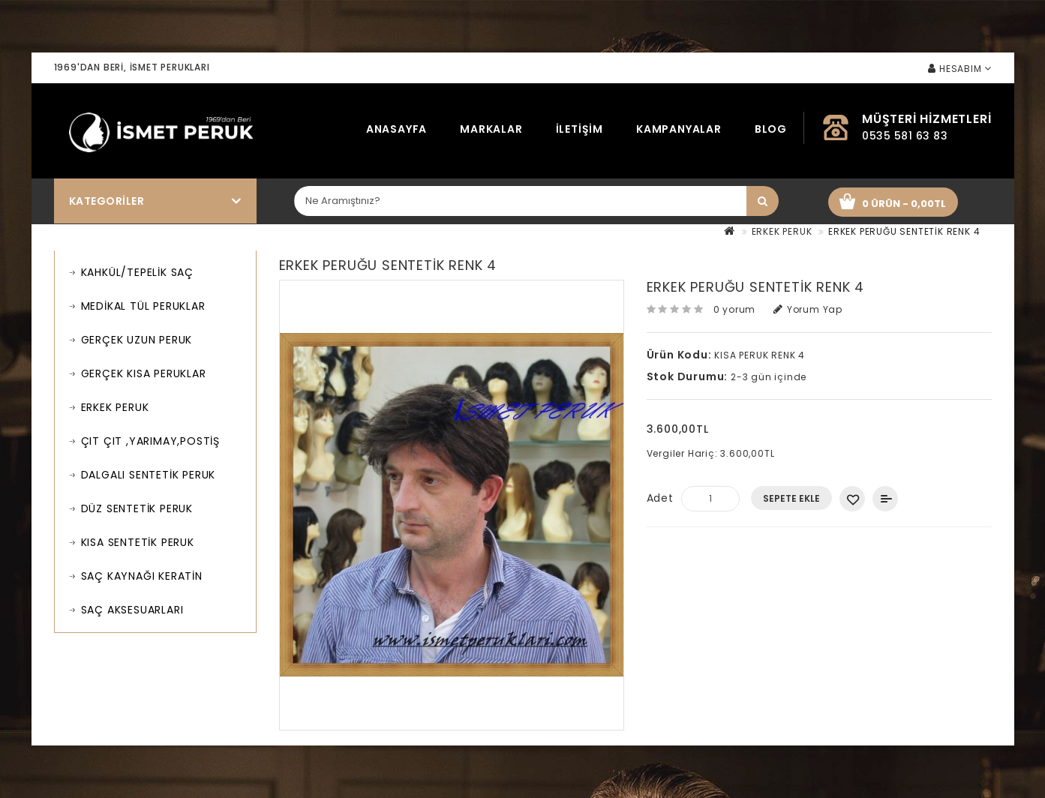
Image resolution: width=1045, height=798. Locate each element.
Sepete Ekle (791, 498)
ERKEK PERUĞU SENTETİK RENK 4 (904, 231)
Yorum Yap (807, 309)
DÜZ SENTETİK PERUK (137, 508)
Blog (771, 129)
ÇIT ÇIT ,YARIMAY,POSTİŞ (150, 441)
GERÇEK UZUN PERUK (137, 339)
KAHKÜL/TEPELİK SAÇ (137, 272)
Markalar (491, 129)
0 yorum (734, 309)
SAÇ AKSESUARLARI (132, 609)
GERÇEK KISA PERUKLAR (143, 373)
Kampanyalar (679, 129)
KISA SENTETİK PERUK (137, 542)
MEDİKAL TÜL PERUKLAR (143, 306)
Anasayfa (396, 129)
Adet (660, 498)
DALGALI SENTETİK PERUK (148, 474)
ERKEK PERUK (782, 231)
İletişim (579, 129)
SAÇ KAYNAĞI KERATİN (142, 576)
